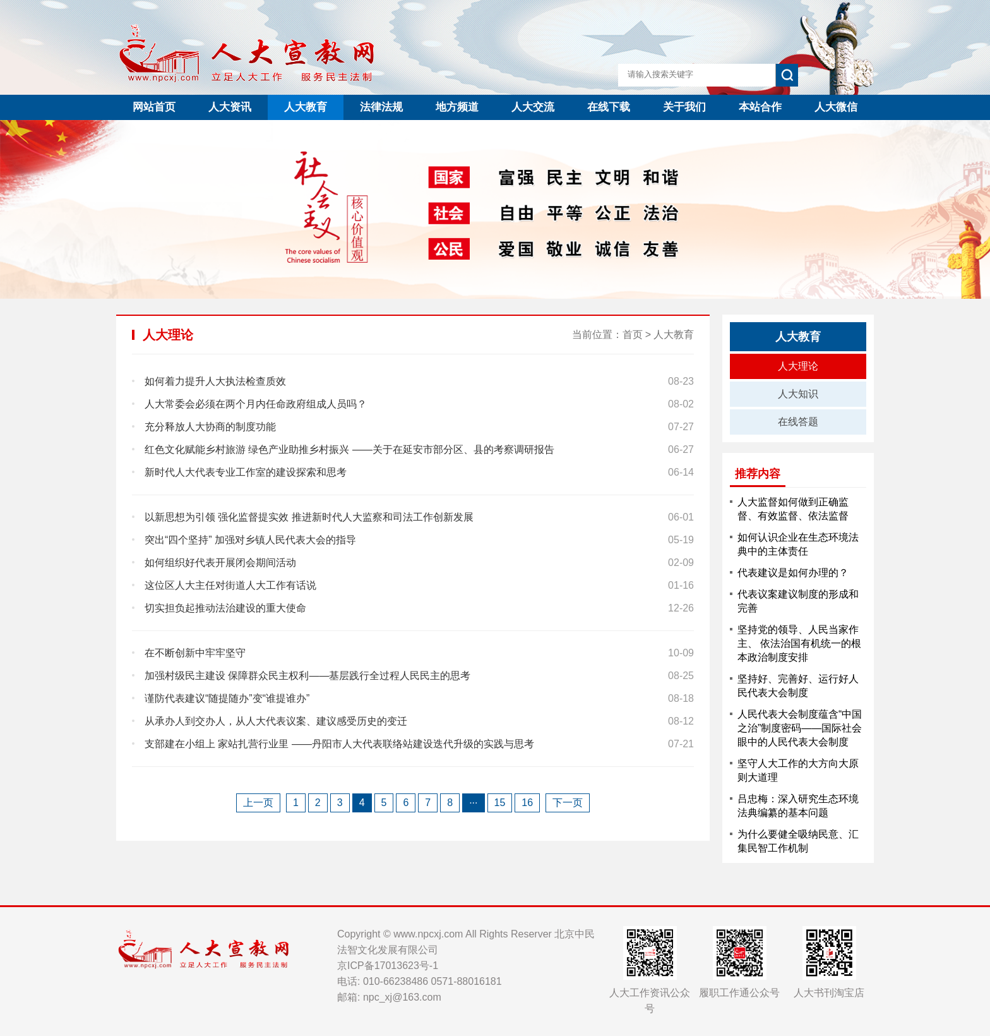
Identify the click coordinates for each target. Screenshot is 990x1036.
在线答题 (798, 421)
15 (500, 802)
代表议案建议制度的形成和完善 (798, 601)
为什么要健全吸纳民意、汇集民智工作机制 (798, 841)
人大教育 (305, 107)
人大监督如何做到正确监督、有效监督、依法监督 (793, 509)
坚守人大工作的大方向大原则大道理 (798, 770)
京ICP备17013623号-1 (387, 965)
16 (527, 802)
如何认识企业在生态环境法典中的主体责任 (798, 544)
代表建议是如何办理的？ (793, 572)
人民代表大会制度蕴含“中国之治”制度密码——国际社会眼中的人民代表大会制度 (799, 728)
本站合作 (760, 107)
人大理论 (798, 366)
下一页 (567, 802)
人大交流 (532, 107)
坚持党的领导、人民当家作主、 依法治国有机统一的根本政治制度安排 (799, 643)
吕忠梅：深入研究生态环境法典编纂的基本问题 (798, 805)
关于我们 (684, 107)
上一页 (258, 802)
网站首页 (154, 107)
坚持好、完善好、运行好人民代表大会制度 (798, 685)
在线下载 (608, 107)
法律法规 (381, 107)
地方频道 (457, 107)
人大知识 (798, 393)
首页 (633, 334)
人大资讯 (229, 107)
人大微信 (835, 107)
